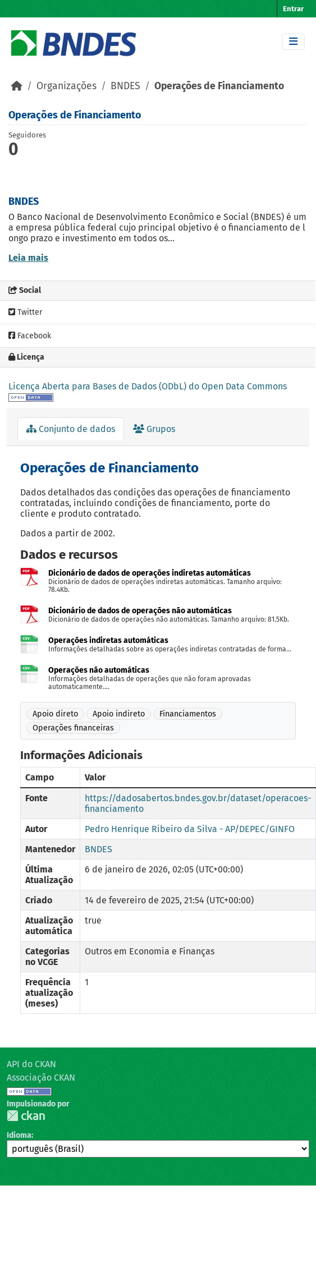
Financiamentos (187, 714)
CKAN (26, 1116)
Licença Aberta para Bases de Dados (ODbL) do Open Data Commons (147, 386)
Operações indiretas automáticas (108, 640)
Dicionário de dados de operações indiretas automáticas (149, 573)
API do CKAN (31, 1064)
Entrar (293, 8)
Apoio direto (55, 714)
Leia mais (28, 257)
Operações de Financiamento (219, 86)
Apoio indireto (119, 714)
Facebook (29, 336)
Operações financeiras (73, 728)
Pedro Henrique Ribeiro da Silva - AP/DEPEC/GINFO (190, 829)
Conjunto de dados (70, 429)
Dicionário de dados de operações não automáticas (140, 610)
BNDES (125, 86)
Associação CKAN (41, 1077)
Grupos (154, 429)
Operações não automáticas (98, 670)
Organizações (66, 86)
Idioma (19, 1135)
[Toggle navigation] (293, 42)
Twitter (25, 312)
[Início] (16, 86)
